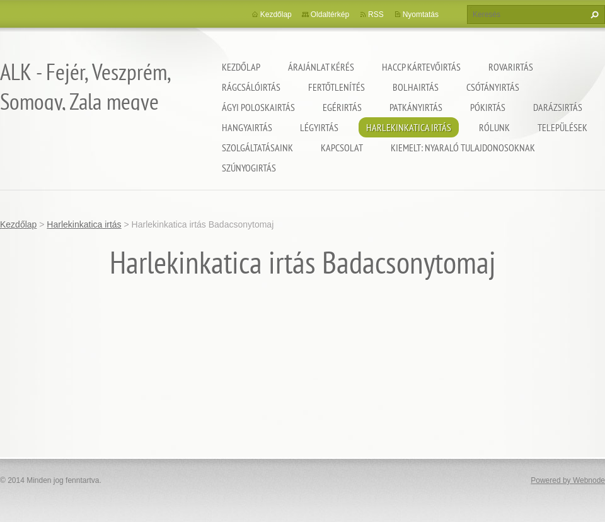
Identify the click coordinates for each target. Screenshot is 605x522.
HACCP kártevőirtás (421, 67)
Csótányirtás (492, 87)
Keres (593, 14)
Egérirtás (342, 107)
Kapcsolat (342, 147)
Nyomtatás (421, 14)
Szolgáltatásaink (257, 147)
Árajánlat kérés (321, 67)
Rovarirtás (510, 67)
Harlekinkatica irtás (408, 127)
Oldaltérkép (330, 14)
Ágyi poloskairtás (258, 107)
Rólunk (494, 127)
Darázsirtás (557, 107)
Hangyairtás (247, 127)
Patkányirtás (415, 107)
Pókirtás (487, 107)
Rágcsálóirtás (251, 87)
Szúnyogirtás (249, 167)
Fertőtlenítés (336, 87)
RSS (376, 14)
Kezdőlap (241, 67)
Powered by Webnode (568, 480)
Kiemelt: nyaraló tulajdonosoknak (463, 147)
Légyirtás (319, 127)
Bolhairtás (416, 87)
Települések (562, 127)
